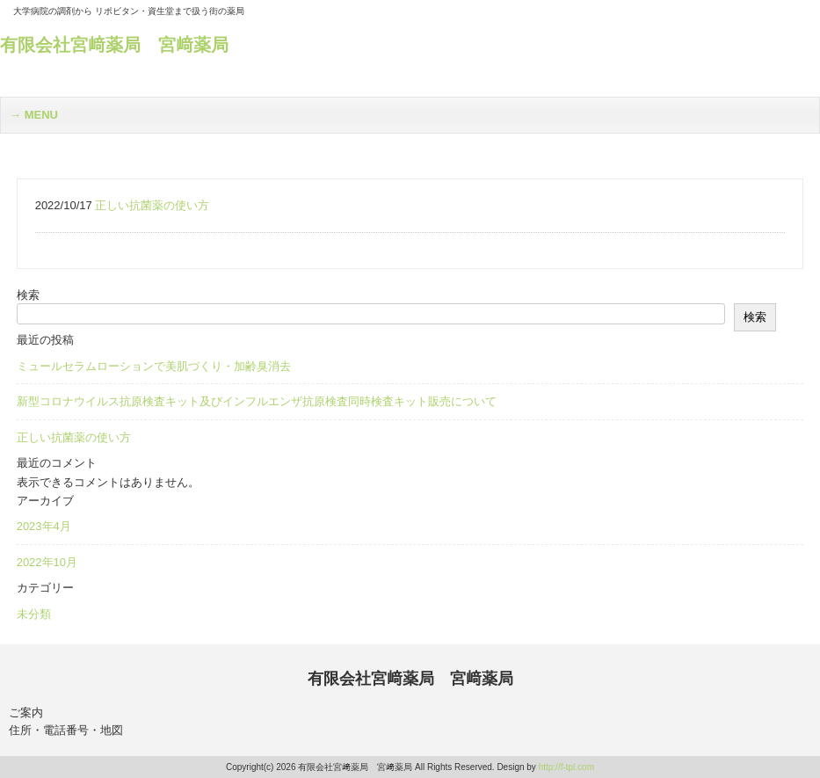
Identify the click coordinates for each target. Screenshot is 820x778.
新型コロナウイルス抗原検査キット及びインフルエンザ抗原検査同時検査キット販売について (257, 401)
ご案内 (26, 712)
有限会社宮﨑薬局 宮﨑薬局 (114, 45)
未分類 (34, 614)
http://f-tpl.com (566, 767)
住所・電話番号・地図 (66, 730)
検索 (28, 295)
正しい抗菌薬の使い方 (74, 437)
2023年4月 (44, 526)
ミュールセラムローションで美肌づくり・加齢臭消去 (154, 366)
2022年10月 (47, 562)
